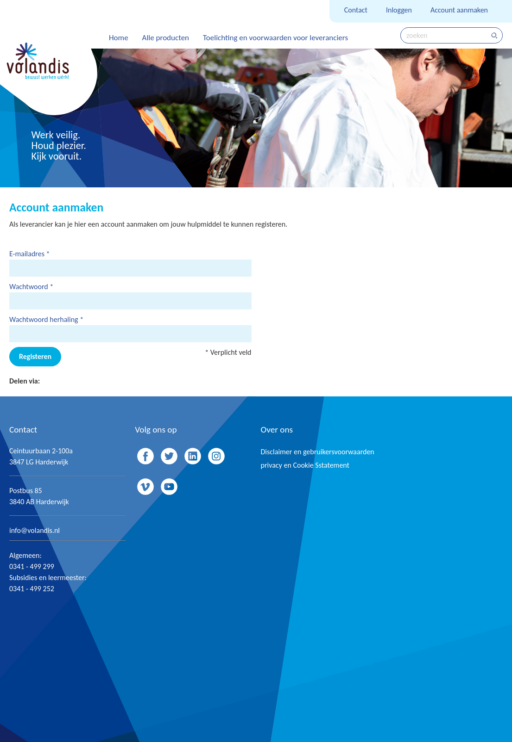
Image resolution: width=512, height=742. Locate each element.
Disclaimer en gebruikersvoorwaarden (317, 451)
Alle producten (165, 38)
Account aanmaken (459, 10)
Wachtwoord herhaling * (46, 319)
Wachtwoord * (31, 286)
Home (118, 38)
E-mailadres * (29, 253)
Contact (355, 10)
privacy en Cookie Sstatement (305, 465)
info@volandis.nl (34, 530)
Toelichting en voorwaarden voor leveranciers (275, 38)
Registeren (35, 356)
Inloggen (399, 10)
